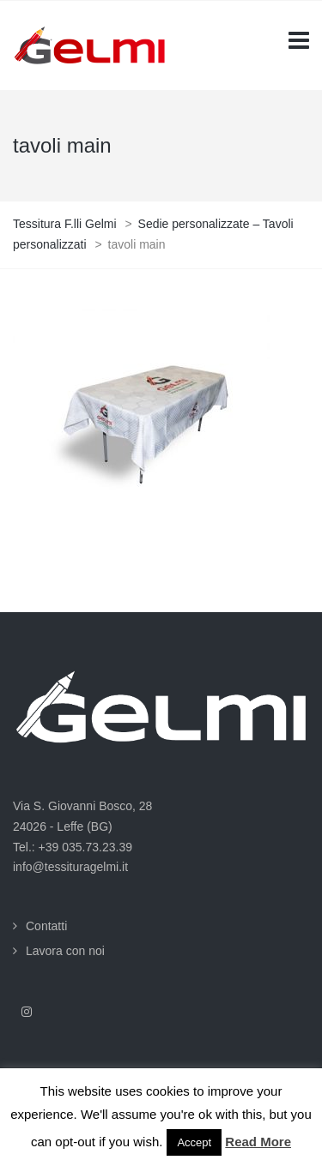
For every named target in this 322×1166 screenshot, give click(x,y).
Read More (258, 1141)
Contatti (46, 926)
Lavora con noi (65, 951)
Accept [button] (194, 1142)
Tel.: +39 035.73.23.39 (72, 847)
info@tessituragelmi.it (70, 867)
